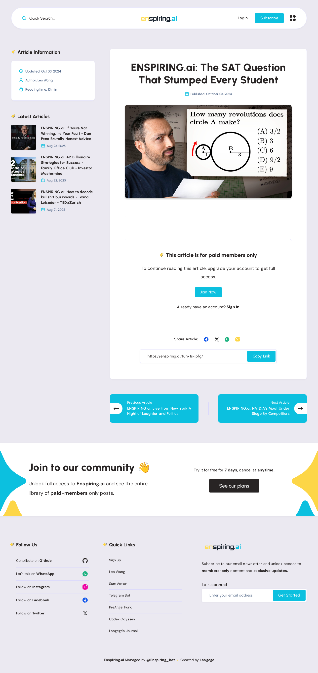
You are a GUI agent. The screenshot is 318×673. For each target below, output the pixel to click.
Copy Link (261, 356)
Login (243, 18)
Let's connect (214, 584)
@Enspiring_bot (160, 660)
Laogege (207, 660)
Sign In (233, 307)
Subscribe (269, 18)
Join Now (208, 292)
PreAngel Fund (120, 607)
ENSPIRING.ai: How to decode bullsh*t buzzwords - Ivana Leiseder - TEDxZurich (67, 197)
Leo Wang (45, 80)
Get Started (289, 595)
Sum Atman (118, 583)
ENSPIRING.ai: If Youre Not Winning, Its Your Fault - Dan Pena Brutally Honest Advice (66, 133)
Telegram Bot (119, 595)
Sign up (115, 560)
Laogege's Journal (123, 631)
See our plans (234, 486)
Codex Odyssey (122, 619)
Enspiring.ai (114, 660)
